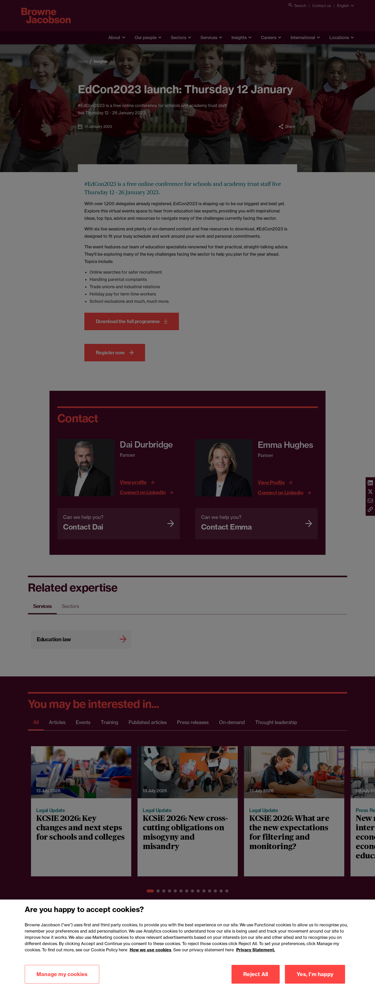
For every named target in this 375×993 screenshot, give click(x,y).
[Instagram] (324, 934)
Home (83, 61)
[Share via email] (370, 501)
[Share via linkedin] (370, 483)
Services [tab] (42, 606)
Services (209, 37)
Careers (268, 37)
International (303, 37)
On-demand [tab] (232, 722)
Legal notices (115, 957)
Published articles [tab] (148, 722)
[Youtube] (348, 934)
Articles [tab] (57, 722)
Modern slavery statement (162, 957)
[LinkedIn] (312, 934)
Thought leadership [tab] (276, 722)
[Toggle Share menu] (287, 126)
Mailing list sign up (213, 957)
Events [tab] (83, 722)
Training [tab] (109, 722)
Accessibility (33, 957)
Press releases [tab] (193, 722)
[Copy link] (370, 509)
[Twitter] (335, 934)
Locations (339, 37)
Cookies (86, 957)
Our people (146, 37)
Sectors (178, 37)
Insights (239, 37)
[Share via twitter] (370, 492)
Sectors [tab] (70, 606)
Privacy (62, 957)
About (114, 37)
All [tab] (36, 722)
